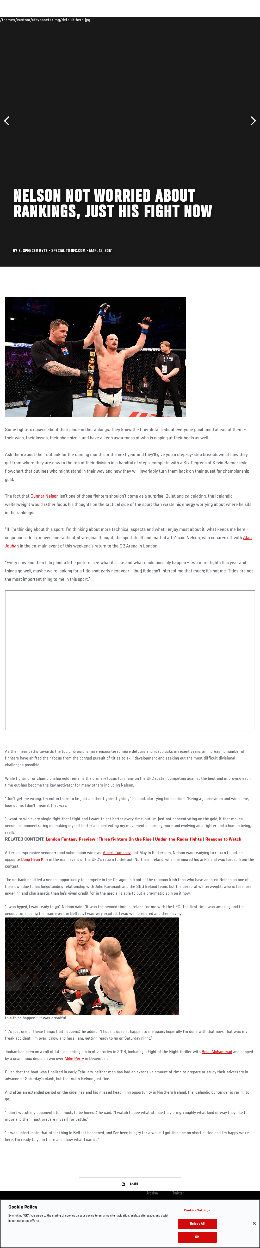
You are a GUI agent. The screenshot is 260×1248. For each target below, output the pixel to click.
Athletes (59, 20)
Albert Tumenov (117, 853)
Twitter (178, 1193)
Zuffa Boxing (205, 20)
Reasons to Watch (223, 839)
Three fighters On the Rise (125, 839)
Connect (159, 20)
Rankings (36, 20)
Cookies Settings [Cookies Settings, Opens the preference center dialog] (197, 1210)
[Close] (254, 1223)
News (80, 20)
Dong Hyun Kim (34, 859)
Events (14, 20)
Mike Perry (74, 1058)
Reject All (197, 1224)
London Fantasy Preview (70, 839)
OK (197, 1237)
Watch (180, 20)
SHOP (228, 20)
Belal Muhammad (217, 1052)
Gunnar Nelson (44, 496)
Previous (8, 121)
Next (251, 121)
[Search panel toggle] (243, 20)
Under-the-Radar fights (178, 839)
